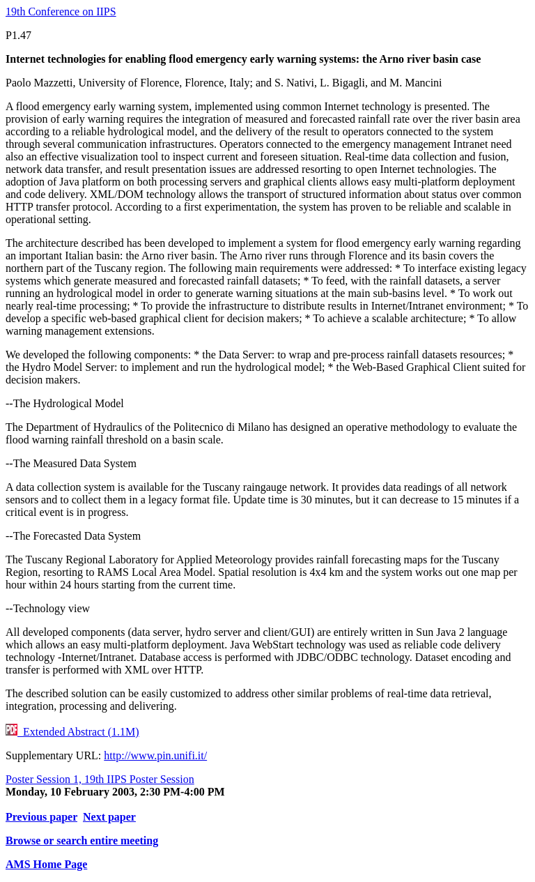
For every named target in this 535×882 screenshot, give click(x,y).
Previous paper (41, 817)
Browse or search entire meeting (82, 840)
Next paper (109, 817)
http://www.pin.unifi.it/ (155, 755)
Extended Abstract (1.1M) (72, 732)
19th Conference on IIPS (61, 11)
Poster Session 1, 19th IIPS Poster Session (100, 779)
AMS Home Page (46, 864)
